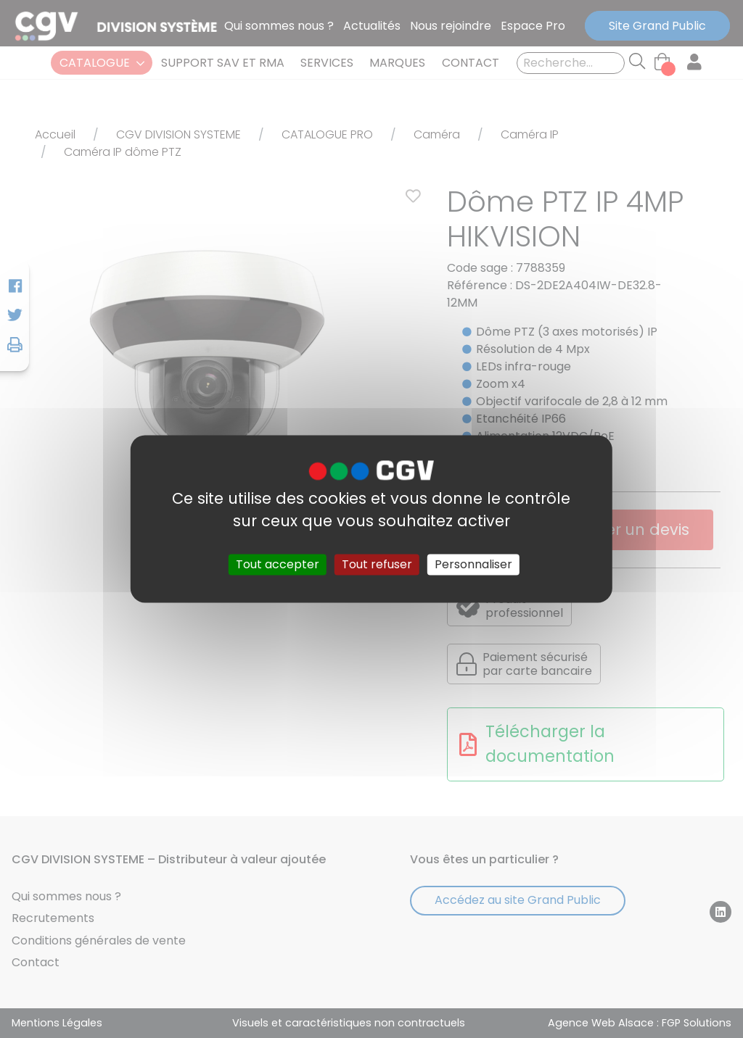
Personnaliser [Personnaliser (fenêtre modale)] (473, 564)
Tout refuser (377, 564)
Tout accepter (277, 564)
